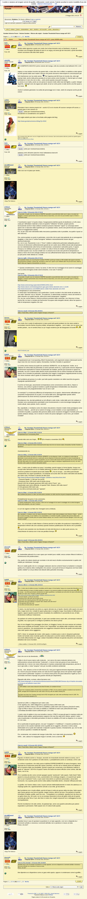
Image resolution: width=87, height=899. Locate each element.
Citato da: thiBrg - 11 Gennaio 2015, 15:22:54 (30, 454)
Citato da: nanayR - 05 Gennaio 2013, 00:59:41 (30, 311)
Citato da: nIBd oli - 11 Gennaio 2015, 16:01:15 (30, 585)
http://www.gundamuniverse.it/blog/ (26, 139)
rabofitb (7, 60)
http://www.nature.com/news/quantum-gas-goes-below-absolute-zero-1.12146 (43, 287)
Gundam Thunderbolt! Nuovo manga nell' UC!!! (56, 33)
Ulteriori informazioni (44, 4)
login (32, 19)
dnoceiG (7, 547)
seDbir (6, 100)
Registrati (56, 29)
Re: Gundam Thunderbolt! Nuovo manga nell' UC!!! (42, 43)
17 (19, 36)
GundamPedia (25, 29)
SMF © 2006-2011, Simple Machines (50, 893)
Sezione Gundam (24, 33)
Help (31, 29)
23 (23, 36)
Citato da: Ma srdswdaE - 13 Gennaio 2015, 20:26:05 (32, 862)
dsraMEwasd (8, 165)
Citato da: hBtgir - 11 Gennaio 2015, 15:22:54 (30, 432)
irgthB (6, 354)
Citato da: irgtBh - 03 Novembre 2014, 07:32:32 (30, 258)
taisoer (6, 318)
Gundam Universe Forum (10, 33)
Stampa (79, 36)
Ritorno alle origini (36, 33)
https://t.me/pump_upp (23, 350)
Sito (7, 29)
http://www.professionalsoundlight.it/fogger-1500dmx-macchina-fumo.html (42, 477)
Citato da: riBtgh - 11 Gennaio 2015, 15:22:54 (30, 512)
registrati (37, 19)
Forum (12, 29)
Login (49, 29)
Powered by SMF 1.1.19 (34, 893)
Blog (18, 29)
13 (11, 36)
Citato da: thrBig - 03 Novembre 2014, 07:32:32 (30, 212)
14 (13, 36)
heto (5, 43)
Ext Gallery (43, 29)
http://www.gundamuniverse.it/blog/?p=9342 (32, 121)
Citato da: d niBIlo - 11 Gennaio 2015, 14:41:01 (30, 500)
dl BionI (7, 207)
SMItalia (51, 894)
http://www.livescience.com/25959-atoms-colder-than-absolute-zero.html (41, 289)
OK (56, 4)
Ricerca (36, 29)
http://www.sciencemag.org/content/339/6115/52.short (35, 285)
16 (18, 36)
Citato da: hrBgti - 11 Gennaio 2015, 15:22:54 (30, 443)
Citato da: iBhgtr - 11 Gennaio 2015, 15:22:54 (30, 492)
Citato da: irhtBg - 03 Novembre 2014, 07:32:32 (30, 275)
